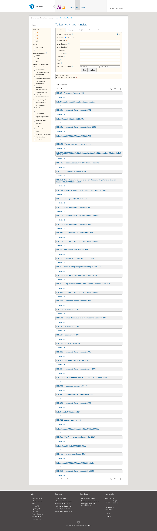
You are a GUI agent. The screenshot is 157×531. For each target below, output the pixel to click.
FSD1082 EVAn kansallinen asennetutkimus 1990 (74, 395)
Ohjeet (83, 8)
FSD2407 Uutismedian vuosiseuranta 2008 (72, 250)
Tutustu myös (85, 494)
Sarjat (99, 30)
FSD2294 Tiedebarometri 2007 (67, 335)
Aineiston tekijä (62, 47)
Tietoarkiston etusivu (88, 498)
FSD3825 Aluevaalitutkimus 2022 (68, 420)
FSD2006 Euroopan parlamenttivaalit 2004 (72, 386)
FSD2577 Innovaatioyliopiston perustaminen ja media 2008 (78, 267)
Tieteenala (61, 54)
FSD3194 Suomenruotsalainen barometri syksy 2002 (76, 369)
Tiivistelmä (61, 50)
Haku (77, 8)
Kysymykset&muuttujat (75, 30)
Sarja (59, 63)
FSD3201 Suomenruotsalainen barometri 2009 (73, 136)
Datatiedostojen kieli (39, 53)
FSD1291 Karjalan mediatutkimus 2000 (71, 172)
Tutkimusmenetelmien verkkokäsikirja (88, 504)
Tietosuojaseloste (37, 514)
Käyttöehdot (36, 511)
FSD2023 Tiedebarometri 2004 (67, 412)
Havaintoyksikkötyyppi (39, 100)
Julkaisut (90, 30)
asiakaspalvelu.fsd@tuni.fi (112, 501)
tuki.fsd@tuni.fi (109, 510)
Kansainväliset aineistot (64, 501)
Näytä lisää (61, 97)
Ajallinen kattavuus (65, 67)
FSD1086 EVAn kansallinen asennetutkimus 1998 (74, 233)
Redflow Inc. (78, 522)
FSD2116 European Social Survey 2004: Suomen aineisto (77, 216)
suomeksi (60, 34)
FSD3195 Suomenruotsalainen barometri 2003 (73, 207)
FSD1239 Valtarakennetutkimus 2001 (70, 119)
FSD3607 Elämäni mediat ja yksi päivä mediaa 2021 (75, 102)
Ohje (118, 34)
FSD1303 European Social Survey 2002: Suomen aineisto (77, 429)
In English (112, 3)
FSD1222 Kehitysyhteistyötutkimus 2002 (71, 199)
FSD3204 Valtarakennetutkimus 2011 (70, 93)
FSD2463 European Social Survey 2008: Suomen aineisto (77, 163)
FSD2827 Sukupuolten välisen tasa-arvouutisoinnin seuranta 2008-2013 (83, 284)
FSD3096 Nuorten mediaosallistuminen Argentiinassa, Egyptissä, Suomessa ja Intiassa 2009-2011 (88, 154)
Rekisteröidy (119, 8)
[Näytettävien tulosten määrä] (117, 89)
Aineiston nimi (63, 44)
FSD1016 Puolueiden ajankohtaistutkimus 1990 (74, 361)
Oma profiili (35, 506)
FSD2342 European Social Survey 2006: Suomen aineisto (77, 241)
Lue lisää (58, 494)
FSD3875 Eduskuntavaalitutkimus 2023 (71, 446)
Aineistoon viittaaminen (64, 506)
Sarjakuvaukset (61, 498)
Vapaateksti (62, 41)
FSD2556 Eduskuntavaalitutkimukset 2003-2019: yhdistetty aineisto (81, 378)
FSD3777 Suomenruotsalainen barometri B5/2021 (75, 463)
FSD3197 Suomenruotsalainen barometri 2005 (73, 110)
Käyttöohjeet (36, 509)
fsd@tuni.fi (108, 516)
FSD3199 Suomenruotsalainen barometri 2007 (73, 352)
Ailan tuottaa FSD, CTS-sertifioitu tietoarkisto (78, 525)
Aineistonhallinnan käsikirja (90, 501)
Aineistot (72, 8)
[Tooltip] (37, 32)
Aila (32, 18)
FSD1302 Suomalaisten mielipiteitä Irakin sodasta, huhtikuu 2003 (81, 190)
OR (67, 38)
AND (72, 38)
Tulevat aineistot (37, 501)
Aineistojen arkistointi (63, 509)
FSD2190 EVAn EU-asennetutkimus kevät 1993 (73, 144)
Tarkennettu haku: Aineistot (63, 18)
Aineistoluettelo (40, 18)
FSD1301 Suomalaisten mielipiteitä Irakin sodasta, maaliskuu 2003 (81, 318)
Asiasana (61, 57)
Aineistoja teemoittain (63, 504)
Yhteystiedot (109, 494)
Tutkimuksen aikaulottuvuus (41, 64)
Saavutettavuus (36, 517)
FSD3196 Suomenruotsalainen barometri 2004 (73, 301)
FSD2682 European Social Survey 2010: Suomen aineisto (77, 293)
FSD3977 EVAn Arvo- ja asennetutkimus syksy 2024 (75, 437)
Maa (59, 60)
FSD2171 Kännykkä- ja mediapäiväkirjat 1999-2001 (75, 259)
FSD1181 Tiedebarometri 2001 (67, 327)
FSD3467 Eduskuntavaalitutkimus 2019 (71, 454)
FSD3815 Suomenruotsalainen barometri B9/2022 (75, 471)
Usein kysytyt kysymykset (64, 511)
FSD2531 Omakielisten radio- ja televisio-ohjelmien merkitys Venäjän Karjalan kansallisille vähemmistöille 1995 (86, 181)
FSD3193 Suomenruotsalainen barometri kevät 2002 (76, 127)
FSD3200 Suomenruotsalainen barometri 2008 (73, 403)
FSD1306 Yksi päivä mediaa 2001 (68, 344)
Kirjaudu (112, 8)
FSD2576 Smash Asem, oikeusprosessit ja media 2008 (76, 276)
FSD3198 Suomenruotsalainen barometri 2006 (73, 224)
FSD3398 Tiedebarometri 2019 (67, 310)
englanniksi (68, 34)
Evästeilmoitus (36, 519)
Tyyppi (35, 44)
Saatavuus (36, 30)
